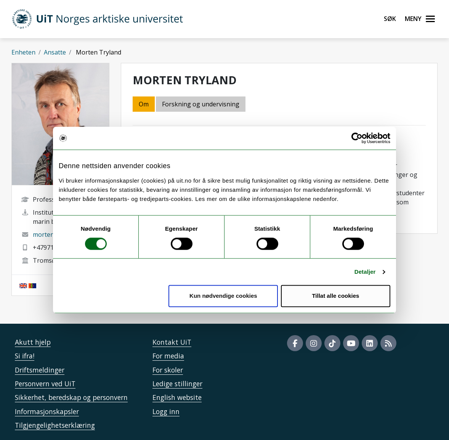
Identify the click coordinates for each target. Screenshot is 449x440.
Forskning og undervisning (200, 104)
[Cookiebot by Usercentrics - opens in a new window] (357, 138)
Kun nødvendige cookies (223, 296)
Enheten (23, 52)
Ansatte (55, 52)
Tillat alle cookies (335, 296)
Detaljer (365, 271)
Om (144, 104)
